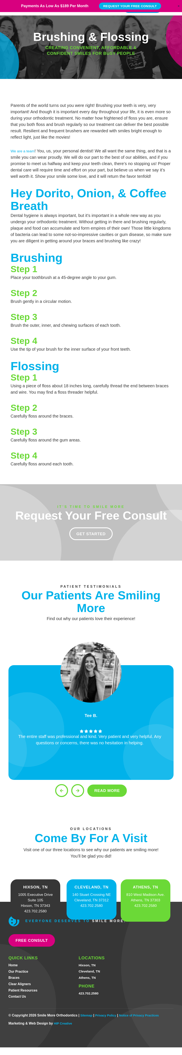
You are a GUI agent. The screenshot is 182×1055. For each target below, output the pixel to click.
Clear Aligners (21, 990)
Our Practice (19, 977)
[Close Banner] (179, 7)
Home (13, 970)
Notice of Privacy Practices (143, 1023)
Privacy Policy (107, 1023)
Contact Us (18, 1004)
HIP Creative (64, 1031)
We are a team (24, 151)
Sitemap (86, 1023)
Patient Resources (25, 997)
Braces (14, 984)
